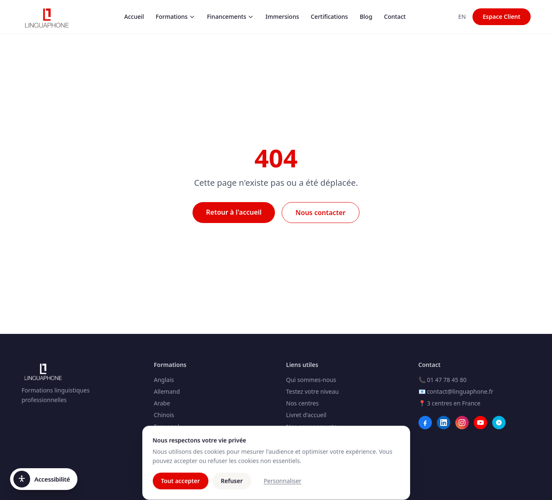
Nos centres (302, 403)
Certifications (329, 17)
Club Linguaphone (311, 438)
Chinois (164, 415)
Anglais (164, 380)
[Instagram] (462, 422)
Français (165, 438)
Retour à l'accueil (234, 212)
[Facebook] (425, 422)
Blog (365, 17)
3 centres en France (453, 403)
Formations (175, 17)
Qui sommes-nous (311, 380)
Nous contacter (320, 212)
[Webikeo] (499, 422)
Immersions (282, 17)
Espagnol (166, 427)
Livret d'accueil (306, 415)
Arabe (162, 403)
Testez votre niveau (312, 391)
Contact (395, 17)
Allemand (167, 391)
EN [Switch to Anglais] (462, 17)
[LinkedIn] (443, 422)
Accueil (134, 17)
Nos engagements (311, 427)
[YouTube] (480, 422)
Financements (230, 17)
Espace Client (501, 17)
